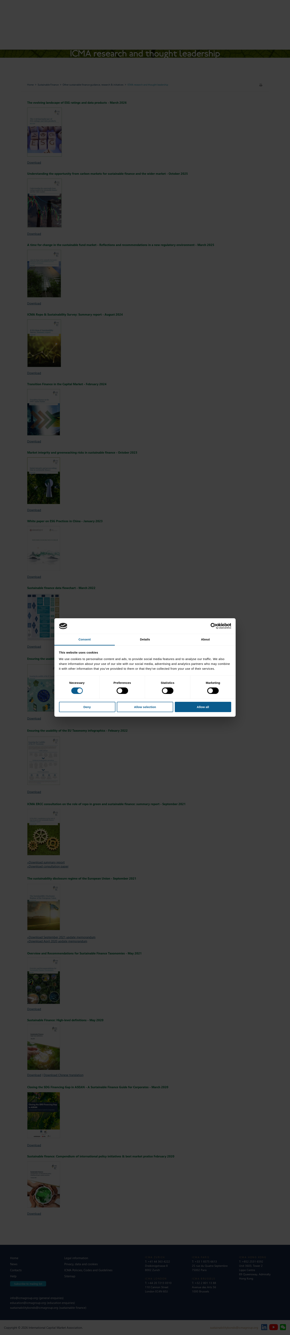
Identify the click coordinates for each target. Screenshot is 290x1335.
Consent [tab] (85, 639)
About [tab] (205, 639)
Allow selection (145, 707)
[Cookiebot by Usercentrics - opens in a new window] (213, 626)
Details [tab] (145, 639)
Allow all (203, 707)
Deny (87, 707)
